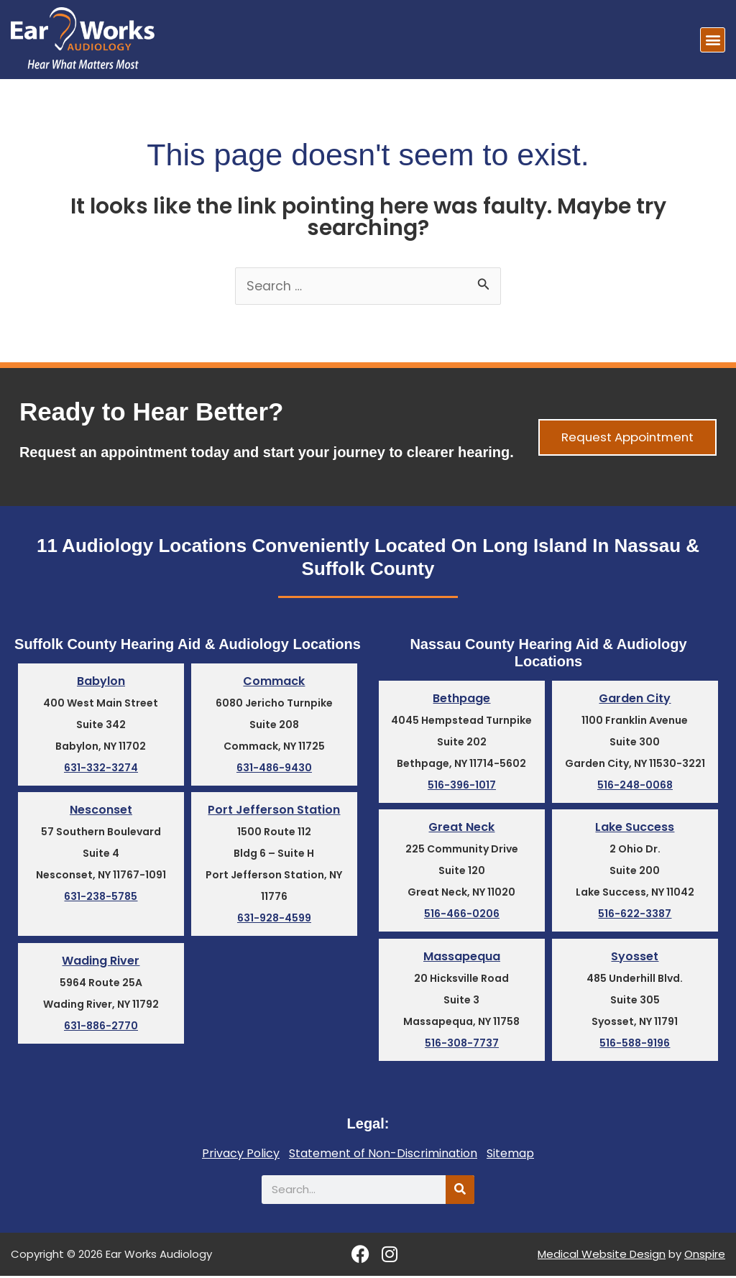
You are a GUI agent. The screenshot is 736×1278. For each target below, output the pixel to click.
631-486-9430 (274, 770)
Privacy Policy (241, 1156)
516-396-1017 (462, 787)
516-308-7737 (462, 1045)
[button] (712, 39)
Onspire (704, 1256)
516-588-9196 (634, 1045)
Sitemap (510, 1156)
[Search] (460, 1191)
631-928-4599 (274, 921)
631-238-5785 (100, 899)
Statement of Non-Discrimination (383, 1156)
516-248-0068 (635, 787)
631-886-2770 (101, 1028)
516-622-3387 (634, 916)
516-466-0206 (462, 916)
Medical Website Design (602, 1256)
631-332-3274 (101, 770)
